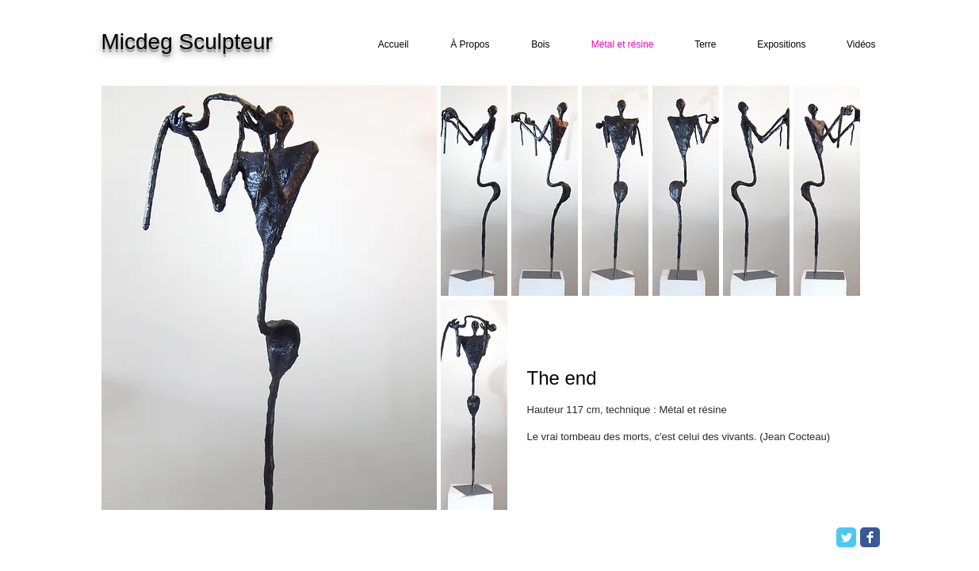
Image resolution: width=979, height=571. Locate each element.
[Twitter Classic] (846, 537)
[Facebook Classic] (870, 537)
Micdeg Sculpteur (187, 41)
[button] (474, 191)
